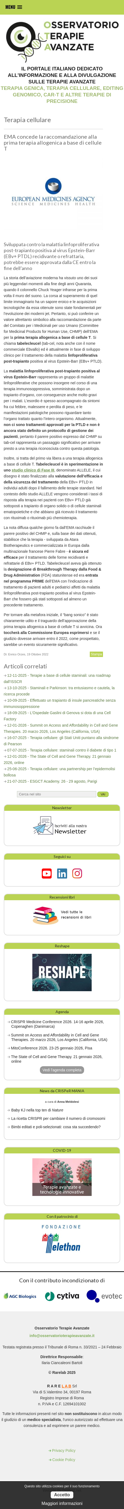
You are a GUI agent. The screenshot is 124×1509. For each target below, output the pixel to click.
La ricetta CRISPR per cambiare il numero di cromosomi (58, 1118)
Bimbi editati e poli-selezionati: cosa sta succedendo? (56, 1127)
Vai (103, 794)
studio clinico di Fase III (33, 470)
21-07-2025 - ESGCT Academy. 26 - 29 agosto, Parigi (52, 781)
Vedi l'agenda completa (62, 1070)
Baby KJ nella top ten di (37, 1110)
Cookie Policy (63, 1460)
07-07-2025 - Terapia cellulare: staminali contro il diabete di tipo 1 (61, 750)
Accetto (62, 1494)
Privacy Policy (63, 1450)
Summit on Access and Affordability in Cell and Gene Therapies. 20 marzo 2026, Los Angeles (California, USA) (59, 1037)
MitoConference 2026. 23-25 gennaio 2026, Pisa (51, 1048)
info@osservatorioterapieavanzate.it (62, 1336)
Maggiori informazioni (62, 1503)
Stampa (96, 654)
